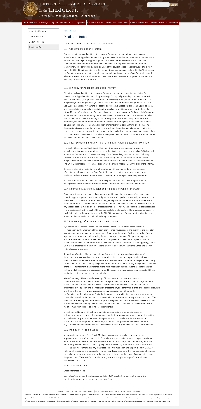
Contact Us (69, 391)
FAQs (117, 391)
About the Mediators (38, 31)
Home (66, 31)
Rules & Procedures (139, 22)
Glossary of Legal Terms (104, 391)
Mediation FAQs (36, 36)
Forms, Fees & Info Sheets (116, 22)
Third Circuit (58, 10)
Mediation (173, 22)
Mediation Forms (36, 41)
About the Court (30, 22)
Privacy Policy (126, 391)
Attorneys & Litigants (48, 22)
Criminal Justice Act (158, 22)
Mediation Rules (36, 47)
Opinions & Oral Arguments (73, 22)
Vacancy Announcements (84, 391)
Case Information (95, 22)
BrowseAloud (138, 391)
